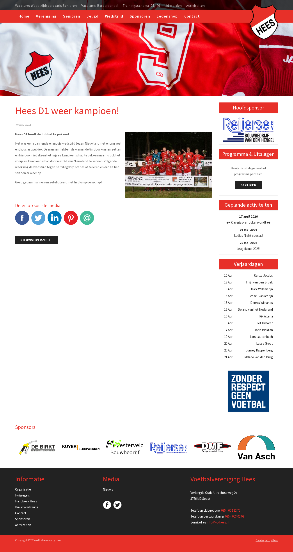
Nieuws (108, 489)
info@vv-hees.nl (218, 522)
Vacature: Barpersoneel (99, 5)
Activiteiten (195, 5)
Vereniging (46, 16)
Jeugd (92, 16)
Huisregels (22, 495)
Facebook (22, 220)
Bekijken (248, 185)
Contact (192, 16)
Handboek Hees (26, 501)
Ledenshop (167, 16)
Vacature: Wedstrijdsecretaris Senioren (46, 5)
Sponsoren (140, 16)
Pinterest (71, 220)
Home (23, 16)
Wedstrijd (114, 16)
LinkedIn (55, 220)
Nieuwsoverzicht (36, 240)
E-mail (87, 220)
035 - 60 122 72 (230, 510)
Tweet (38, 220)
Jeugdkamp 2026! (248, 246)
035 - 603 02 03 (234, 516)
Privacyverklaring (26, 507)
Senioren (71, 16)
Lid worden (173, 5)
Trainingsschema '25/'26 (141, 5)
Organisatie (23, 489)
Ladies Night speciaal (248, 233)
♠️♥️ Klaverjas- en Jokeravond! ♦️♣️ (248, 219)
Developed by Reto (267, 540)
